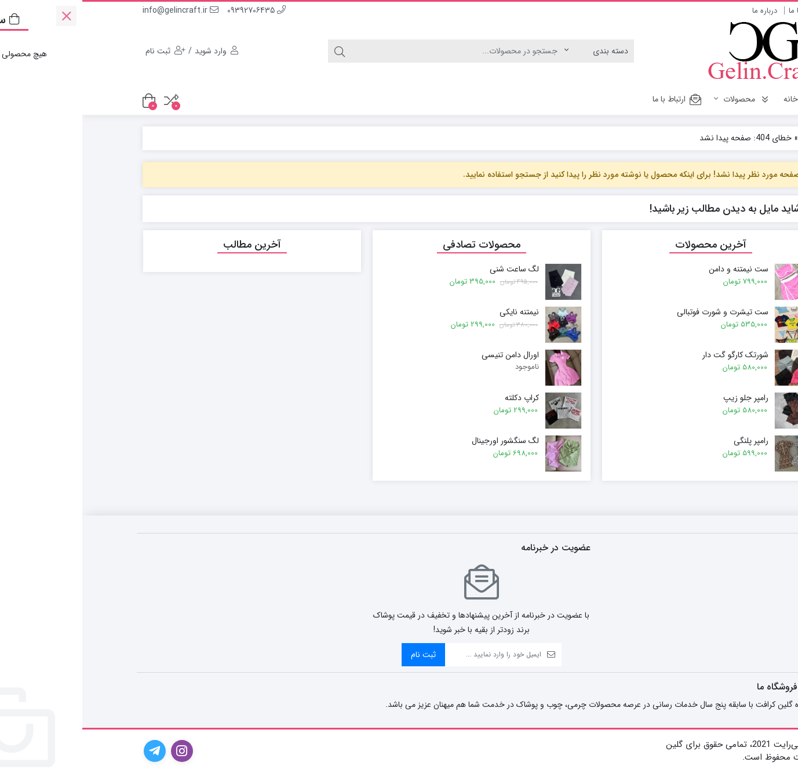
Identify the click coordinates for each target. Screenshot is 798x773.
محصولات (661, 99)
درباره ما (682, 11)
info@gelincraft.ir (98, 10)
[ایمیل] (411, 654)
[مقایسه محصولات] (89, 100)
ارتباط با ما (722, 11)
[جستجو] (375, 51)
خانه (717, 99)
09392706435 (174, 10)
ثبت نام (341, 654)
